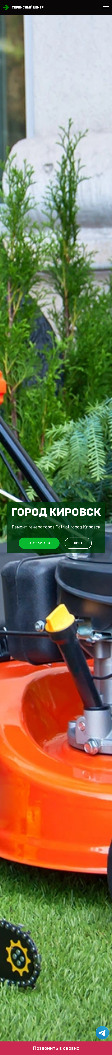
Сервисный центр (28, 7)
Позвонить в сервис (56, 1048)
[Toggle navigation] (106, 6)
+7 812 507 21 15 (39, 543)
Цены (78, 543)
